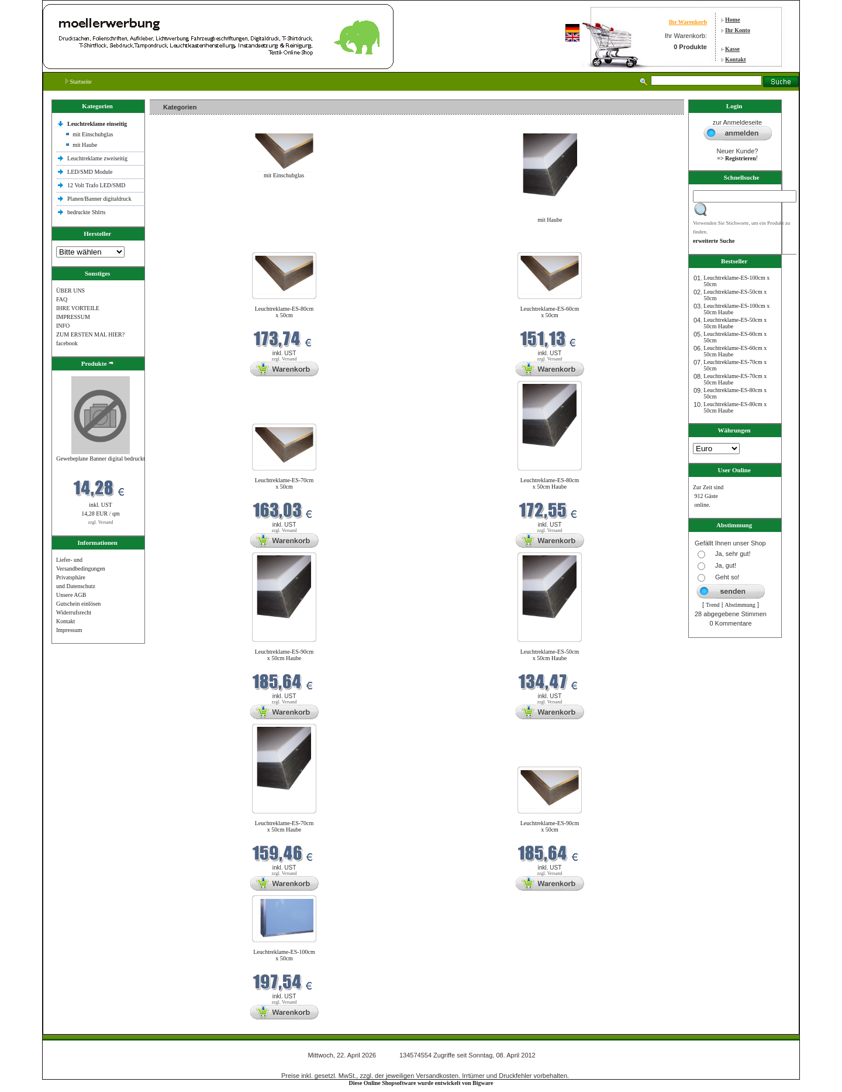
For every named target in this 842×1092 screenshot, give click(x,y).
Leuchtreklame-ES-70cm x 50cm (284, 483)
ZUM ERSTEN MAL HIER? (90, 334)
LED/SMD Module (90, 172)
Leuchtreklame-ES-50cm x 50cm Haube (549, 654)
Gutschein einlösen (78, 603)
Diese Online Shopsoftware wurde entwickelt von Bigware (421, 1083)
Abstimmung (740, 605)
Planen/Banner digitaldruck (99, 198)
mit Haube (85, 145)
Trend (713, 605)
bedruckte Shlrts (86, 212)
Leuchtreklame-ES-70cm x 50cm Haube (284, 826)
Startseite (78, 81)
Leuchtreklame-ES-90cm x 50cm (549, 826)
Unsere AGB (71, 595)
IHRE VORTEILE (77, 308)
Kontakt (735, 59)
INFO (63, 325)
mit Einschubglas (93, 134)
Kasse (732, 49)
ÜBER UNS (70, 290)
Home (732, 19)
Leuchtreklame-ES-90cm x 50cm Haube (284, 654)
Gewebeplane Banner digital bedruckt (100, 458)
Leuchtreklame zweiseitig (98, 158)
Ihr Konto (737, 30)
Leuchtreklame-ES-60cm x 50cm (549, 311)
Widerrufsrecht (73, 612)
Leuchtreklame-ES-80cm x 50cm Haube (549, 483)
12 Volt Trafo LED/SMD (96, 185)
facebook (67, 343)
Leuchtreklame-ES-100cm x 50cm (284, 955)
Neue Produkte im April (180, 245)
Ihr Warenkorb (688, 22)
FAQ (61, 299)
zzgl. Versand (100, 522)
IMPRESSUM (73, 317)
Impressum (69, 630)
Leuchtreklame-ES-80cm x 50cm (284, 311)
